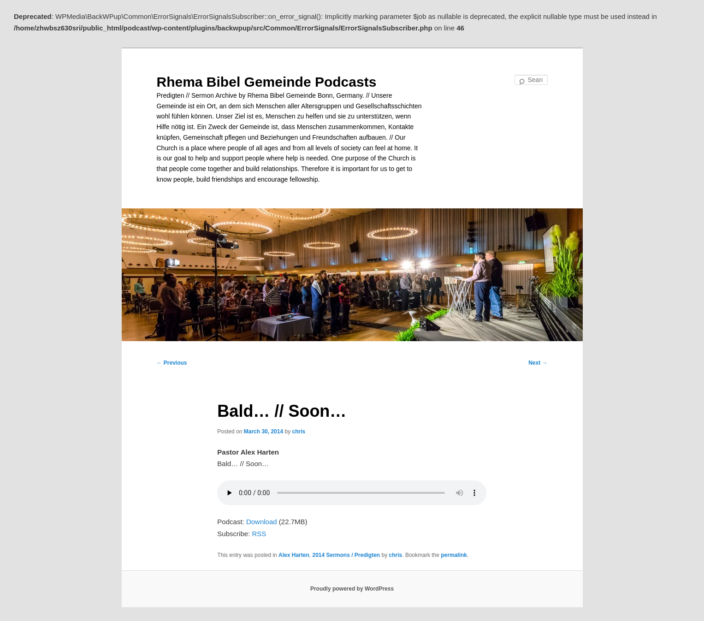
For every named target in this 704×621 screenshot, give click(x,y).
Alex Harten (293, 555)
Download (261, 522)
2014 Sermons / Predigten (346, 555)
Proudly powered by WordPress (352, 589)
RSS (259, 534)
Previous (172, 363)
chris (298, 431)
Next (537, 363)
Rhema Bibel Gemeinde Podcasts (267, 81)
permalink (454, 555)
